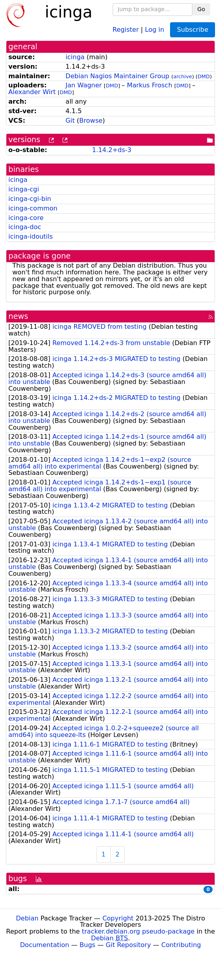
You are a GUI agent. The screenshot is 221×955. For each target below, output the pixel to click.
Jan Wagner (84, 85)
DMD (204, 76)
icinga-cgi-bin (29, 199)
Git (70, 120)
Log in (154, 29)
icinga (75, 57)
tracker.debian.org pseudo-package (138, 931)
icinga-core (25, 218)
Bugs (88, 945)
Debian (27, 918)
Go (201, 9)
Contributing (181, 945)
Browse (90, 120)
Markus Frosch (149, 85)
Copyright (117, 918)
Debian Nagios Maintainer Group (117, 76)
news (18, 316)
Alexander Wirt (32, 92)
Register (126, 29)
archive (182, 76)
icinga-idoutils (30, 236)
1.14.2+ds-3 (111, 150)
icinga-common (32, 208)
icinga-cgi (23, 189)
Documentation (44, 945)
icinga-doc (24, 227)
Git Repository (128, 945)
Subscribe (192, 29)
